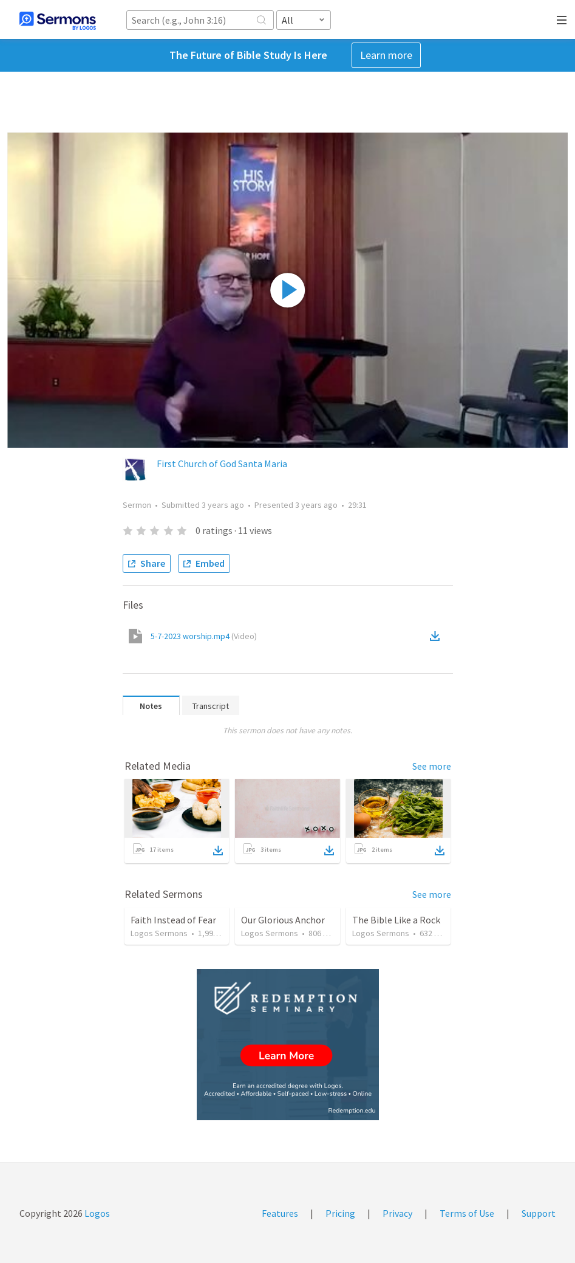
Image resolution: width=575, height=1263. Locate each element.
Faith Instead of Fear (173, 920)
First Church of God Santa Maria (222, 463)
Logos (96, 1213)
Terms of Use (467, 1213)
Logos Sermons (159, 933)
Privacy (397, 1213)
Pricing (340, 1213)
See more (431, 766)
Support (539, 1213)
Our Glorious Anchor (283, 920)
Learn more (386, 55)
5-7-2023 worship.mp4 (204, 636)
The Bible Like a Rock (396, 920)
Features (280, 1213)
